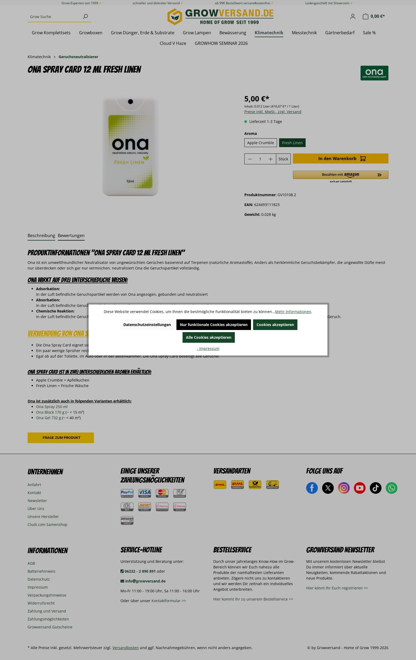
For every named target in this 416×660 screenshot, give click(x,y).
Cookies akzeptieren (275, 324)
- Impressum (208, 348)
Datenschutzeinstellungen (147, 324)
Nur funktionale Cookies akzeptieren (214, 324)
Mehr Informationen (293, 311)
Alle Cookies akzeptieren (208, 337)
